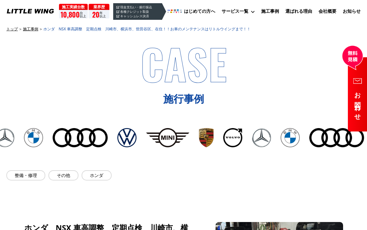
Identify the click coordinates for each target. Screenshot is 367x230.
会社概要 (327, 11)
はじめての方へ (199, 11)
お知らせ (352, 11)
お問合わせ (357, 103)
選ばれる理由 (298, 11)
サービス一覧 (235, 11)
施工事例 (270, 11)
